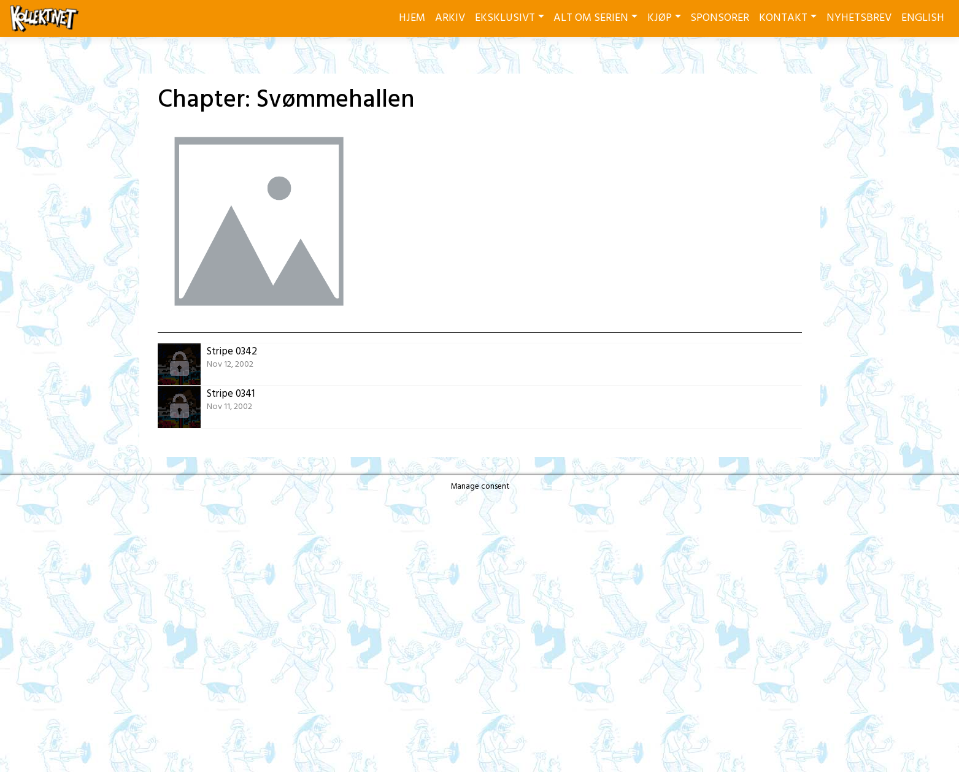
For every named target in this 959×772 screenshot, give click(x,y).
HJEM (412, 18)
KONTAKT (783, 18)
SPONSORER (719, 18)
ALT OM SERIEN (590, 18)
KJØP (659, 18)
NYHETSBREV (859, 18)
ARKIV (450, 18)
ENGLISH (922, 18)
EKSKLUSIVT (505, 18)
